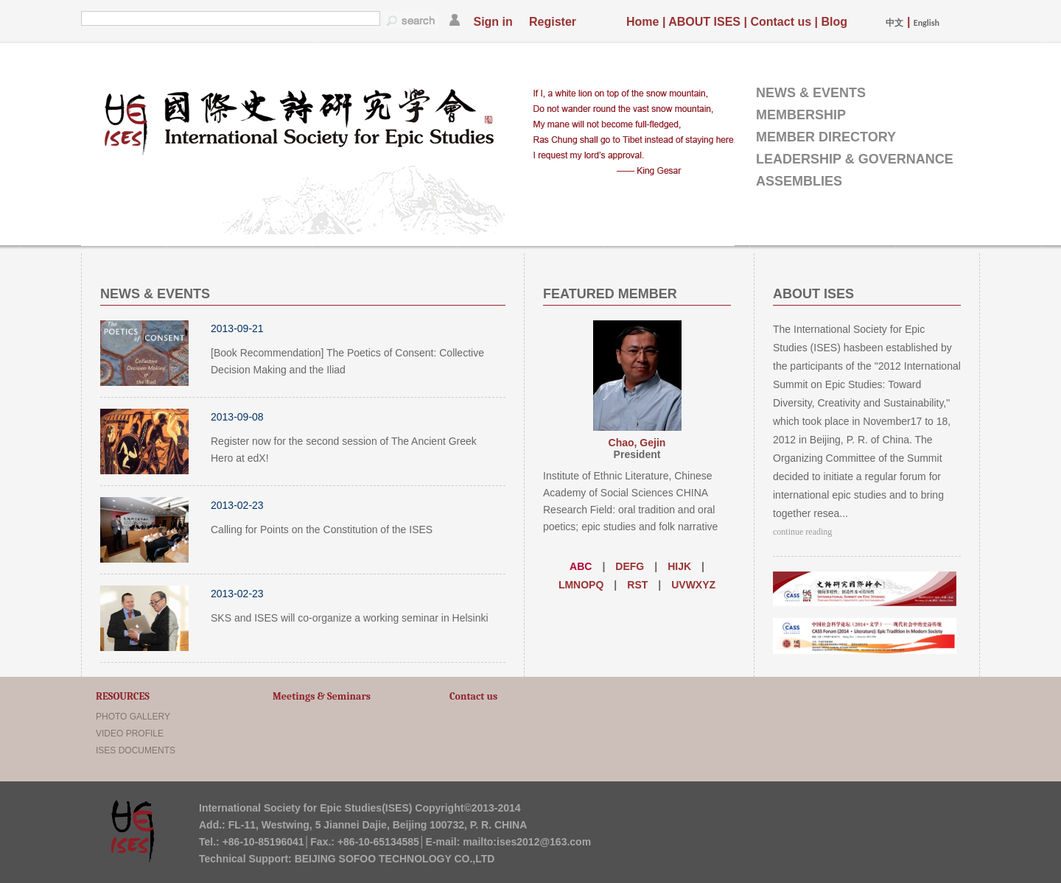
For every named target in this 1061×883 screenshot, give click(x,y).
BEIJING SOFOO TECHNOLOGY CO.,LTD (395, 859)
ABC (581, 566)
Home (642, 21)
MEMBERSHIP (801, 115)
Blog (834, 21)
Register (552, 21)
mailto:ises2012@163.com (527, 842)
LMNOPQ (580, 585)
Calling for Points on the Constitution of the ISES (322, 529)
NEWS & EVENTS (811, 92)
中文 (894, 23)
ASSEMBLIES (799, 181)
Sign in (492, 21)
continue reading (802, 532)
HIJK (679, 566)
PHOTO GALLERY (133, 716)
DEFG (629, 566)
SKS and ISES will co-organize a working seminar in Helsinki (350, 618)
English (926, 23)
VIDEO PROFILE (130, 733)
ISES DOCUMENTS (135, 750)
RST (637, 585)
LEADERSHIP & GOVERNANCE (854, 159)
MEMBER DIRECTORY (826, 137)
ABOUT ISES (704, 21)
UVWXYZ (693, 585)
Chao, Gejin (637, 442)
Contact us (780, 21)
